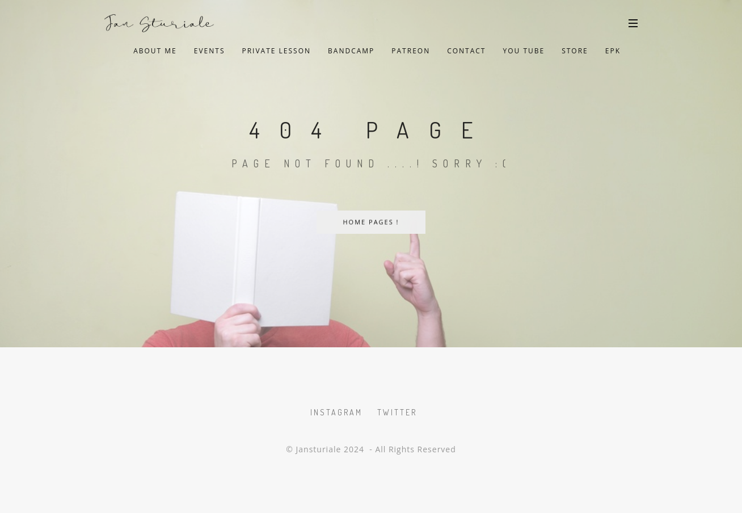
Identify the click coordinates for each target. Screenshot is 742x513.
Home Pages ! (371, 222)
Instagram (336, 412)
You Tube (524, 51)
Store (575, 51)
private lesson (276, 51)
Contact (466, 51)
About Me (155, 51)
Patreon (410, 51)
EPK (613, 51)
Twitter (397, 412)
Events (209, 51)
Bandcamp (351, 51)
